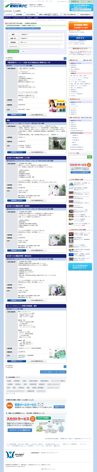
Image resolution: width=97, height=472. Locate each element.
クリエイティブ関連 (75, 79)
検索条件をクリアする (76, 63)
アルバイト (73, 106)
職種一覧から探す (87, 60)
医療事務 (16, 381)
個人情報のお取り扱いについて (53, 444)
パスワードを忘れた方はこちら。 (77, 42)
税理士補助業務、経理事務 (80, 188)
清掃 (25, 384)
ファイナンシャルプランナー (15, 391)
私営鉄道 (73, 126)
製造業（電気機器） (38, 387)
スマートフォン (52, 469)
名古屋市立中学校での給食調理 (82, 249)
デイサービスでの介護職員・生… (82, 223)
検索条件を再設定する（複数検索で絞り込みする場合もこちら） (23, 28)
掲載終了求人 (57, 445)
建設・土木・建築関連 (76, 87)
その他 (72, 95)
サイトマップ (83, 444)
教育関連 (73, 89)
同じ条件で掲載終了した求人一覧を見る (53, 372)
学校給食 (21, 387)
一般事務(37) (24, 34)
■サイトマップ (65, 1)
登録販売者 (30, 391)
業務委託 (73, 114)
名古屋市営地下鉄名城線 (76, 133)
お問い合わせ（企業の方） (37, 444)
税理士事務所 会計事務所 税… (82, 183)
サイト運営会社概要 (11, 444)
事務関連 (73, 71)
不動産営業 (32, 384)
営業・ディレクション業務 (80, 210)
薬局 (8, 387)
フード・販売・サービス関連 (77, 81)
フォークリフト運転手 (58, 381)
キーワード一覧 (11, 393)
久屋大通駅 (74, 140)
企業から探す (49, 445)
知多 (37, 6)
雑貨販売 (41, 384)
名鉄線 (72, 124)
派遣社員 (73, 112)
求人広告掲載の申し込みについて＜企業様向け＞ (23, 445)
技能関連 (73, 67)
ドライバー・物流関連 (76, 93)
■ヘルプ (60, 1)
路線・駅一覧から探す (86, 117)
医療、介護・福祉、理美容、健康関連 (79, 83)
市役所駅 (74, 137)
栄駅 (73, 142)
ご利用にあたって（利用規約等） (70, 444)
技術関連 (73, 65)
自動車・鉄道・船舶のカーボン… (82, 258)
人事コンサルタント (53, 384)
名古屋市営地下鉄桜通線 (76, 149)
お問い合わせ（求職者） (23, 444)
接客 (28, 387)
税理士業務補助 (78, 237)
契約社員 (73, 110)
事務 (14, 387)
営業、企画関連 (74, 69)
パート (72, 108)
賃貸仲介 (18, 384)
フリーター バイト (52, 387)
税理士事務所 (33, 381)
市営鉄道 (73, 128)
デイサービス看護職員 (79, 214)
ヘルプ (8, 445)
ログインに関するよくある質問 (77, 43)
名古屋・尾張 (32, 6)
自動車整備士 (44, 381)
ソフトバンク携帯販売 (79, 245)
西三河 (40, 6)
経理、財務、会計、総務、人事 (77, 75)
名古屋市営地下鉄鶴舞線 (76, 147)
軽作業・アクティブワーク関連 (78, 85)
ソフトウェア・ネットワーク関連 (78, 77)
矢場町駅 (74, 144)
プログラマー (41, 391)
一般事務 (9, 384)
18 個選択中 (24, 38)
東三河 (43, 6)
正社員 (72, 104)
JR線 (72, 122)
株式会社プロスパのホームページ (49, 452)
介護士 (24, 381)
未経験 (9, 381)
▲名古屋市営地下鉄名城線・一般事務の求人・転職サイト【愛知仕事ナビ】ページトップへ (68, 438)
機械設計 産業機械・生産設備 (82, 254)
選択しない (24, 42)
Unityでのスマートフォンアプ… (82, 192)
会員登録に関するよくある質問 (77, 32)
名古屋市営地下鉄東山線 (76, 130)
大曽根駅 (74, 135)
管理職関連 (73, 91)
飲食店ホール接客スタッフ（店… (82, 233)
